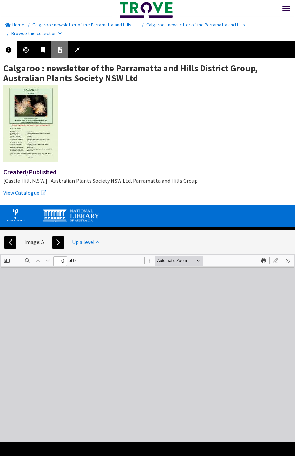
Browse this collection (36, 33)
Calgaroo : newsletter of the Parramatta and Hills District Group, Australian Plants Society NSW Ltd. (132, 25)
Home (14, 25)
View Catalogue (24, 192)
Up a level (85, 241)
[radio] (276, 261)
